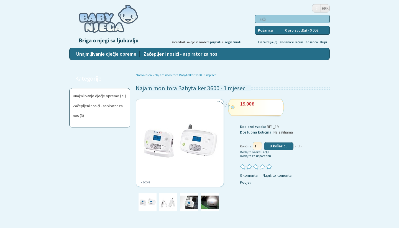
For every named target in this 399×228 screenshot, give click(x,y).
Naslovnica (144, 75)
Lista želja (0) (267, 42)
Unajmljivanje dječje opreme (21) (99, 95)
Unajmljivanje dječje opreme (106, 54)
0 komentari (250, 175)
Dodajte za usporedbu (255, 156)
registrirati (233, 42)
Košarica (312, 42)
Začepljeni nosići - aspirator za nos (180, 54)
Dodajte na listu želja (255, 152)
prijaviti (215, 42)
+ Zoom (145, 182)
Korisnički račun (291, 42)
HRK (325, 8)
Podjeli (245, 182)
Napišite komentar (278, 175)
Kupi (323, 42)
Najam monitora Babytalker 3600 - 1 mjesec (185, 75)
